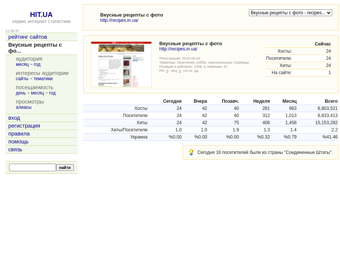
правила (19, 134)
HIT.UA (41, 14)
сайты (22, 78)
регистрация (24, 126)
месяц (22, 64)
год (37, 64)
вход (14, 118)
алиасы (24, 107)
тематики (43, 78)
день (21, 93)
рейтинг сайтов (27, 37)
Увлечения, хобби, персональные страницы (213, 62)
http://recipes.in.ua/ (119, 20)
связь (15, 149)
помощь (18, 142)
